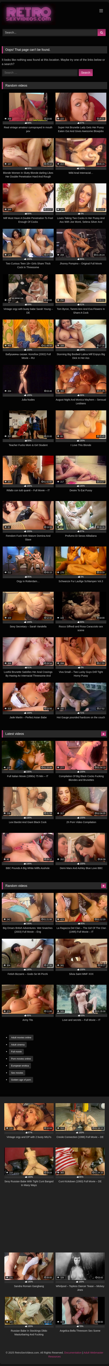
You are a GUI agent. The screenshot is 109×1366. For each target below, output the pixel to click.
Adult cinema (18, 1044)
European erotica (20, 1065)
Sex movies (17, 1072)
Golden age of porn (21, 1079)
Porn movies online (21, 1058)
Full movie (16, 1051)
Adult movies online (21, 1037)
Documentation (73, 1352)
